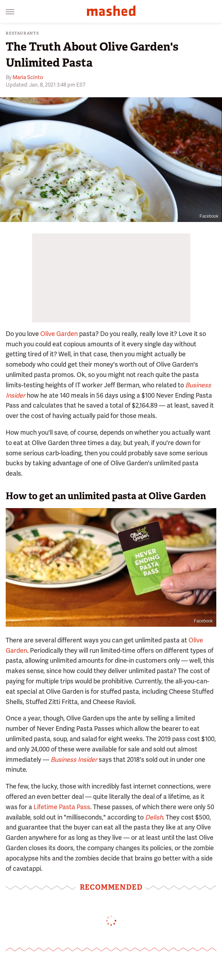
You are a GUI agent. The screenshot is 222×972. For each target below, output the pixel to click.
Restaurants (22, 33)
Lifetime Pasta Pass (61, 807)
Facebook (209, 216)
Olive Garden (59, 334)
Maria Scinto (27, 77)
